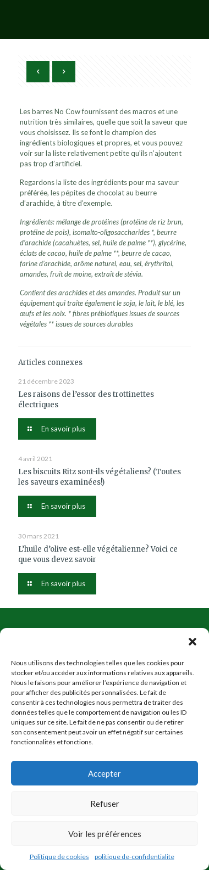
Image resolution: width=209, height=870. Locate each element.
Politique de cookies (59, 856)
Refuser (104, 804)
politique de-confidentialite (134, 856)
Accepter (104, 773)
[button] (192, 641)
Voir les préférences (104, 834)
